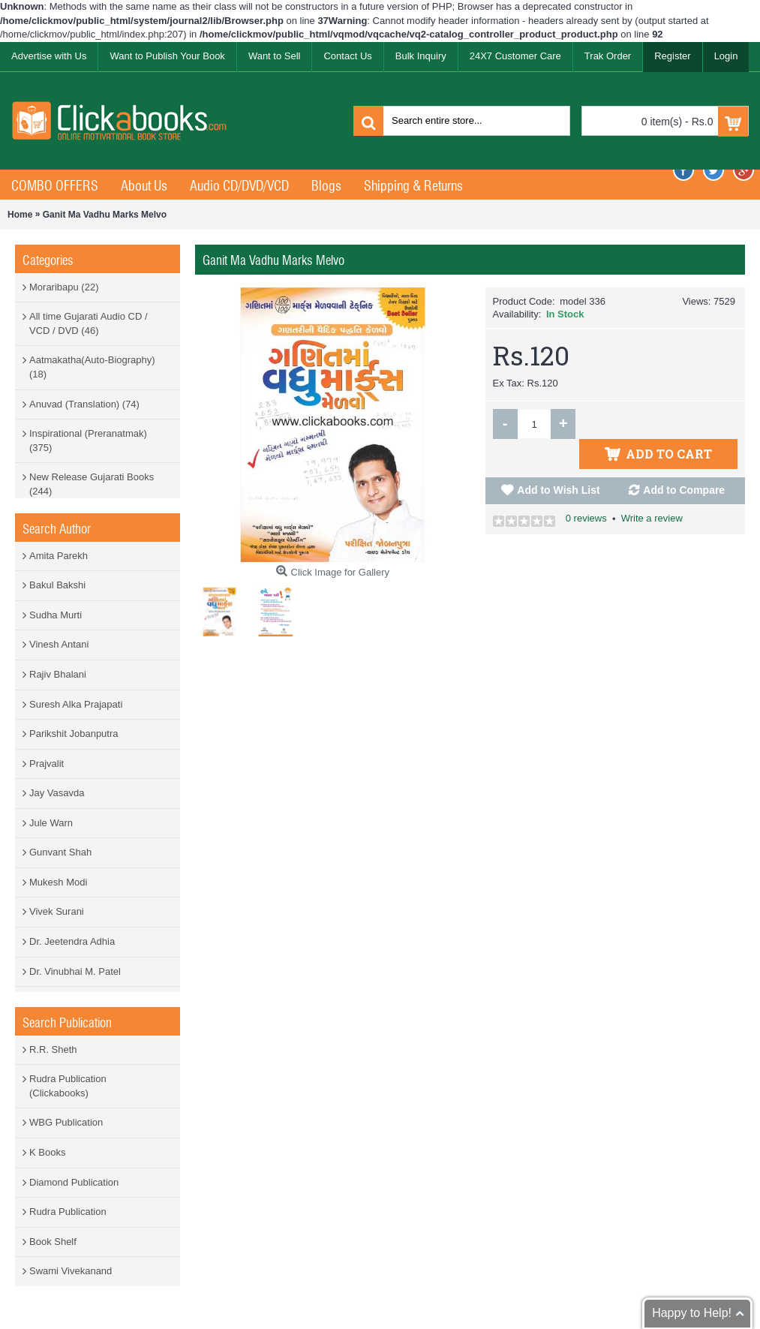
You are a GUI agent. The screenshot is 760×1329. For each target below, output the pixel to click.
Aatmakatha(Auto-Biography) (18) (92, 367)
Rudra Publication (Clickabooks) (68, 1086)
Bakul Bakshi (57, 585)
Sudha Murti (55, 615)
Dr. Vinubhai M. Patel (75, 971)
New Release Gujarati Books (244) (91, 484)
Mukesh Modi (58, 882)
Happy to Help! (691, 1312)
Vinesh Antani (59, 644)
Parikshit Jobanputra (74, 733)
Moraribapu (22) (64, 287)
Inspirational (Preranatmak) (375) (88, 440)
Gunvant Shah (60, 852)
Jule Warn (51, 822)
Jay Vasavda (56, 792)
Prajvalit (46, 763)
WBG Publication (66, 1122)
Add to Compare (684, 460)
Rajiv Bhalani (57, 674)
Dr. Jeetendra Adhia (72, 941)
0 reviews (586, 488)
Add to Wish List (558, 460)
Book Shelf (53, 1241)
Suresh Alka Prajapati (75, 704)
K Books (47, 1152)
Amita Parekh (58, 555)
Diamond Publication (74, 1182)
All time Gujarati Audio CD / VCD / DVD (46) (88, 323)
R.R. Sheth (53, 1049)
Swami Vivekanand (70, 1270)
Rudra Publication (68, 1211)
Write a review (652, 488)
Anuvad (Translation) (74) (84, 404)
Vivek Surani (56, 911)
